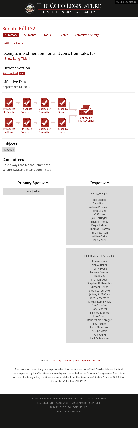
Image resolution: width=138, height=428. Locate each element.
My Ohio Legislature (126, 1)
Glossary (62, 402)
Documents (29, 35)
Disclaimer (79, 402)
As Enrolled (10, 73)
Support (94, 402)
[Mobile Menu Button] (4, 9)
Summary (11, 35)
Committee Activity (87, 35)
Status (47, 35)
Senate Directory (53, 398)
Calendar (100, 398)
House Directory (79, 398)
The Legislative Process (87, 360)
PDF (22, 73)
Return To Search (14, 42)
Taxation (9, 149)
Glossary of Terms (62, 360)
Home (35, 398)
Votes (64, 35)
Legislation (45, 402)
